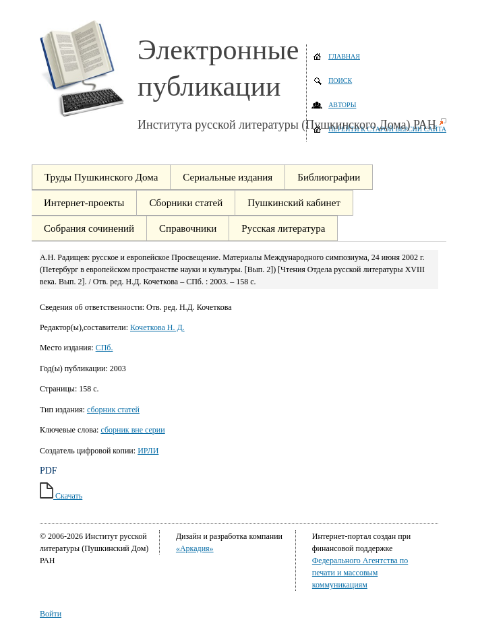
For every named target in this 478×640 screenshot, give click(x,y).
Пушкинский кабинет (293, 202)
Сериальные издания (227, 177)
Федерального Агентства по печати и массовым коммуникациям (360, 572)
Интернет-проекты (84, 202)
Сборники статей (185, 202)
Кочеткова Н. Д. (157, 327)
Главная (344, 56)
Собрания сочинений (89, 228)
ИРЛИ (148, 450)
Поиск (340, 80)
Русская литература (283, 228)
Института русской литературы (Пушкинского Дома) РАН (287, 124)
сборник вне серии (132, 430)
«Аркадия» (195, 548)
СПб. (104, 347)
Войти (50, 613)
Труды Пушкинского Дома (101, 177)
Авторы (342, 104)
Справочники (187, 228)
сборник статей (113, 409)
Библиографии (328, 177)
